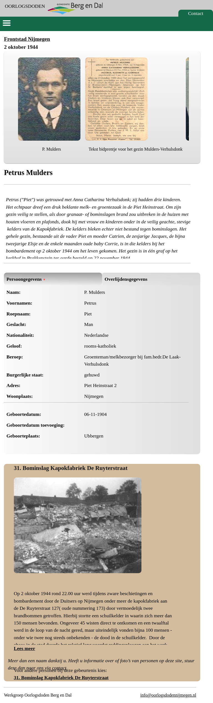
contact (59, 668)
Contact (195, 13)
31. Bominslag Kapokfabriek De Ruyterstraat (71, 468)
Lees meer (24, 648)
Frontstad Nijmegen (27, 39)
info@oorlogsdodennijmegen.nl (168, 695)
